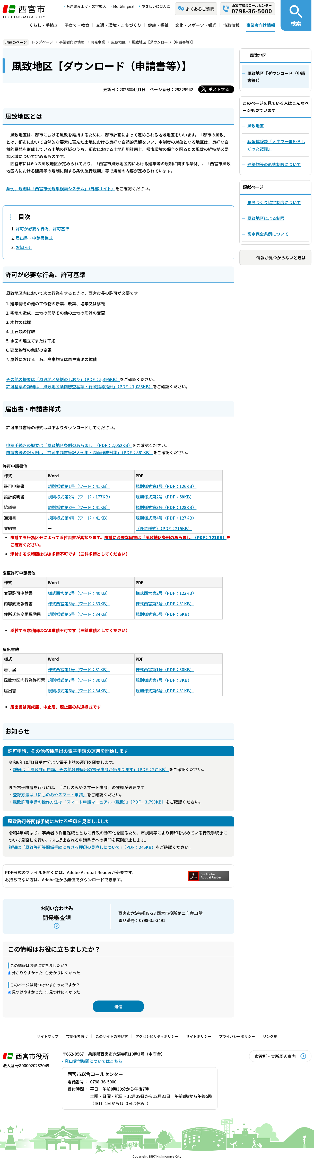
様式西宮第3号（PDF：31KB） (165, 603)
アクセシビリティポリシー (157, 1036)
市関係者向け (77, 1036)
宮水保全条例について (268, 234)
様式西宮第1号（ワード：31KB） (79, 669)
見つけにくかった (64, 992)
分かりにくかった (64, 972)
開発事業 (98, 42)
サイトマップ (47, 1036)
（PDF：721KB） (165, 537)
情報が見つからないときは (281, 257)
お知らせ (24, 247)
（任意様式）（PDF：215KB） (164, 528)
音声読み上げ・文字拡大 (86, 6)
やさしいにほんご (156, 6)
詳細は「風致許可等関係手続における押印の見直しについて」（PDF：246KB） (82, 847)
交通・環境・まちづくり (118, 25)
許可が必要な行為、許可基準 (42, 229)
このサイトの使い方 (111, 1036)
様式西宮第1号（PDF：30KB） (165, 669)
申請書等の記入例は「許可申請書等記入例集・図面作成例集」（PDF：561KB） (79, 452)
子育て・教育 (77, 25)
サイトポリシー (198, 1036)
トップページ (42, 42)
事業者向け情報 (260, 25)
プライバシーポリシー (237, 1036)
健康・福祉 (158, 25)
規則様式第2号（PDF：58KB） (165, 497)
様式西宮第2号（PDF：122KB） (166, 593)
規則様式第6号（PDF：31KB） (165, 690)
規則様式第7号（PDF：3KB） (164, 680)
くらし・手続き (43, 25)
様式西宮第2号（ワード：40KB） (79, 593)
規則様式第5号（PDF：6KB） (164, 614)
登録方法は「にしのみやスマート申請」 (50, 794)
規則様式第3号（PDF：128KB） (166, 507)
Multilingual (123, 6)
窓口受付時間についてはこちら (93, 1061)
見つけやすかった (27, 992)
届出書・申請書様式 (34, 238)
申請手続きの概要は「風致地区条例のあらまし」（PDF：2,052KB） (69, 445)
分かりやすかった (27, 972)
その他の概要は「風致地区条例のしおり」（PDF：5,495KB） (63, 379)
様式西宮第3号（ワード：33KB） (79, 603)
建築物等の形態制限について (274, 164)
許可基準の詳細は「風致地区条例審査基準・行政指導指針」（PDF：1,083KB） (79, 386)
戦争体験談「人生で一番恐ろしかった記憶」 (276, 145)
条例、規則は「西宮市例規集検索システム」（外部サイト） (60, 188)
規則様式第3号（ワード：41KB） (79, 507)
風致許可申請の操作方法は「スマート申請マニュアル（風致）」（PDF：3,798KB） (89, 802)
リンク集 (270, 1036)
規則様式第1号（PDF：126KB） (166, 486)
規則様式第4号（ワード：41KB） (79, 518)
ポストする (218, 89)
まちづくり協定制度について (274, 202)
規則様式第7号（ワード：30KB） (79, 680)
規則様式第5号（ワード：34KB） (79, 614)
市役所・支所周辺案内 (275, 1056)
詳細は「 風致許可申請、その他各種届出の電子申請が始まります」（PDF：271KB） (91, 769)
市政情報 (231, 25)
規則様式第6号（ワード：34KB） (79, 690)
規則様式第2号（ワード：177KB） (80, 497)
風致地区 (118, 42)
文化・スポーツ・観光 (195, 25)
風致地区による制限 (265, 218)
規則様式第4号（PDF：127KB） (166, 518)
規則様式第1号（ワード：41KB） (79, 486)
